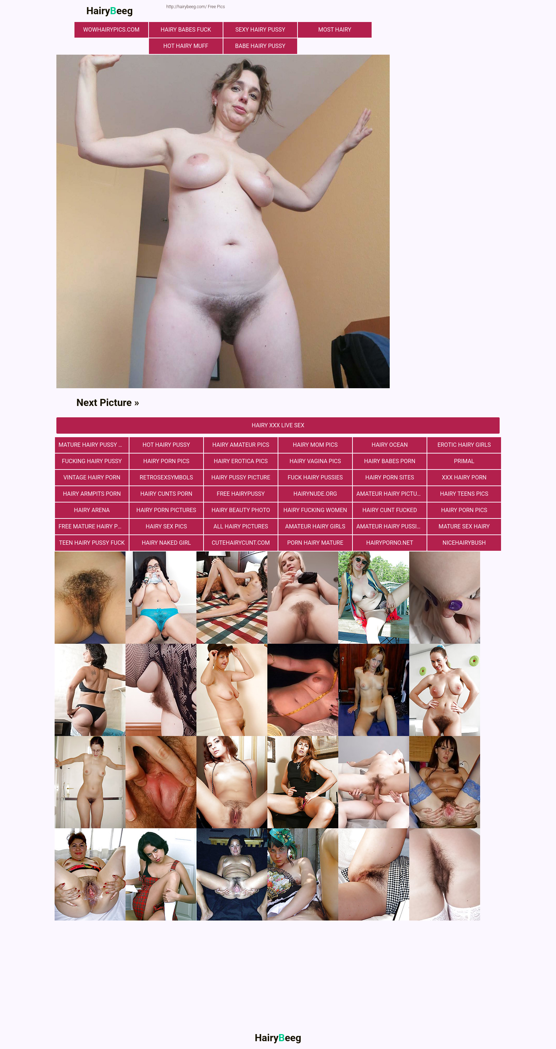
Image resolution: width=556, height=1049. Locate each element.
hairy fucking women (315, 510)
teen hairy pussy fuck (91, 542)
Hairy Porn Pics (166, 461)
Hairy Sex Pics (166, 526)
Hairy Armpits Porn (92, 493)
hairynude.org (315, 493)
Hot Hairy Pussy (166, 444)
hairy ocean (390, 444)
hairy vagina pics (315, 461)
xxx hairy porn (464, 477)
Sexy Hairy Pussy (260, 29)
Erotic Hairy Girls (464, 444)
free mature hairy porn (94, 526)
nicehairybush (464, 542)
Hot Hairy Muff (185, 46)
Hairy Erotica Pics (241, 461)
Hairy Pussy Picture (240, 477)
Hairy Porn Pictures (166, 510)
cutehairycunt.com (241, 542)
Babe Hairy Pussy (260, 46)
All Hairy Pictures (240, 526)
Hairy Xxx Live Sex (278, 425)
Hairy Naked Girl (166, 542)
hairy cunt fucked (389, 510)
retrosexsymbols (166, 477)
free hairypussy (241, 493)
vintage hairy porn (92, 477)
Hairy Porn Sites (389, 477)
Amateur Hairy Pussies (389, 526)
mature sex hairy (464, 526)
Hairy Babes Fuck (186, 29)
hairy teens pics (464, 493)
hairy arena (92, 510)
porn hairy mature (315, 542)
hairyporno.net (389, 542)
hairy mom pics (315, 444)
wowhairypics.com (111, 29)
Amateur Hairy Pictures (391, 493)
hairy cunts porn (166, 493)
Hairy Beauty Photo (240, 510)
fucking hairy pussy (92, 461)
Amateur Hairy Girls (315, 526)
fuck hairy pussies (315, 477)
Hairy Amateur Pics (240, 444)
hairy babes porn (390, 461)
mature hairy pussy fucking (94, 444)
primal (464, 461)
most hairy (334, 29)
